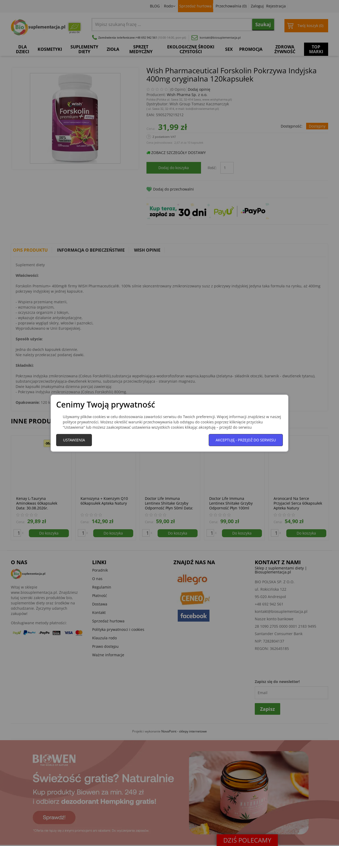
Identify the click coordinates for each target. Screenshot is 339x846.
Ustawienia (74, 439)
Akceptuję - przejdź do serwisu (246, 439)
